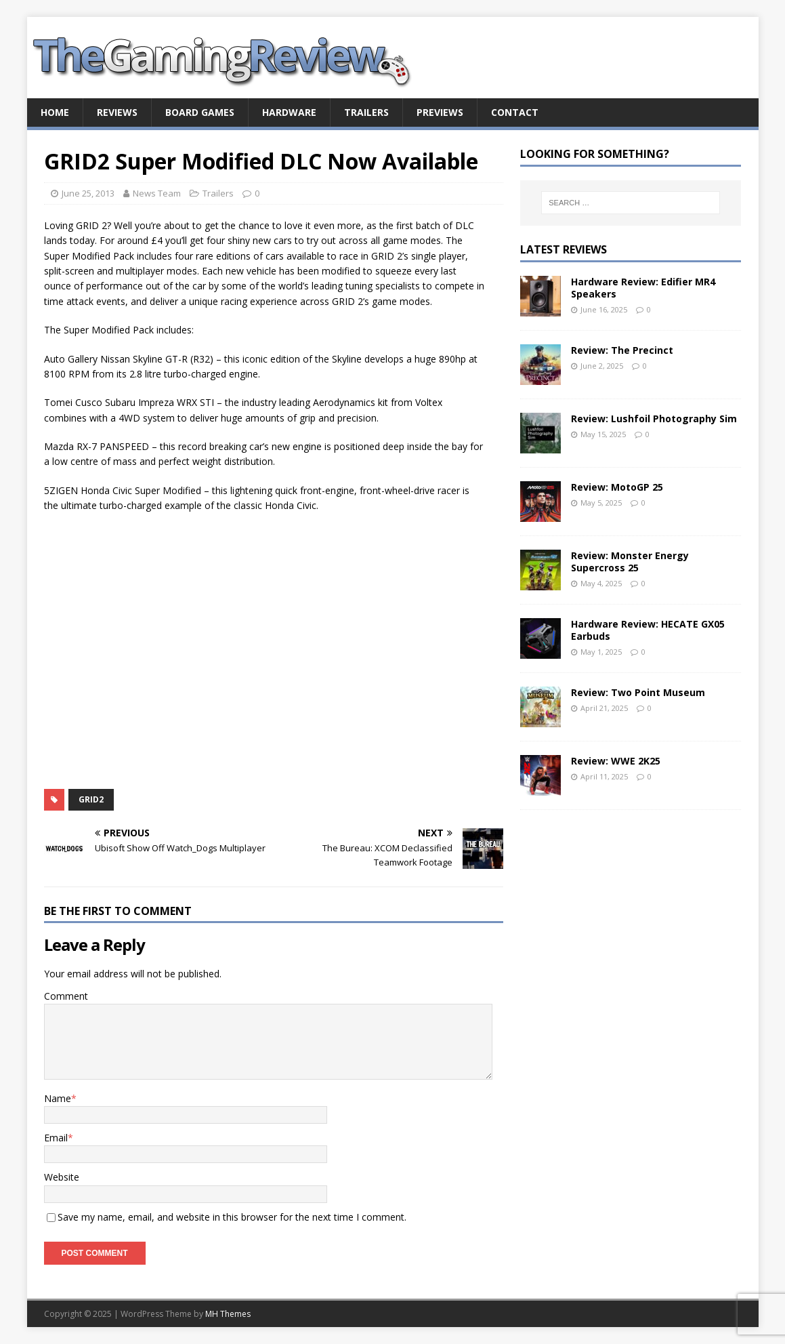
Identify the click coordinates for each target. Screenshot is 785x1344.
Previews (440, 112)
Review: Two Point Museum (638, 692)
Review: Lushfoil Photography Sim (654, 418)
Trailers (366, 112)
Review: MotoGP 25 (617, 487)
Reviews (117, 112)
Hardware (289, 112)
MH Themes (228, 1314)
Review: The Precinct (622, 350)
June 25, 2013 (88, 193)
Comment (66, 996)
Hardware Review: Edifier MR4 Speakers (643, 287)
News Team (157, 193)
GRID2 (91, 799)
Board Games (199, 112)
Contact (514, 112)
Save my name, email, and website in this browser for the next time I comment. (232, 1216)
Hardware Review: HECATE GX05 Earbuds (648, 630)
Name (57, 1098)
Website (61, 1176)
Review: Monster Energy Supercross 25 (630, 561)
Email (56, 1137)
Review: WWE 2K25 (615, 760)
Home (55, 112)
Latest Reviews (563, 249)
